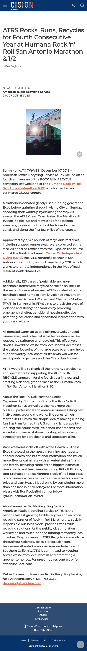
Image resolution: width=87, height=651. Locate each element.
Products (43, 611)
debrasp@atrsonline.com (22, 583)
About (43, 614)
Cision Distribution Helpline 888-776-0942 (43, 628)
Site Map (35, 640)
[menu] (4, 5)
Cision (48, 646)
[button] (73, 5)
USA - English (12, 66)
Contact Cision (43, 607)
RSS (45, 640)
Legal (24, 640)
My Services (43, 619)
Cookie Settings (59, 640)
